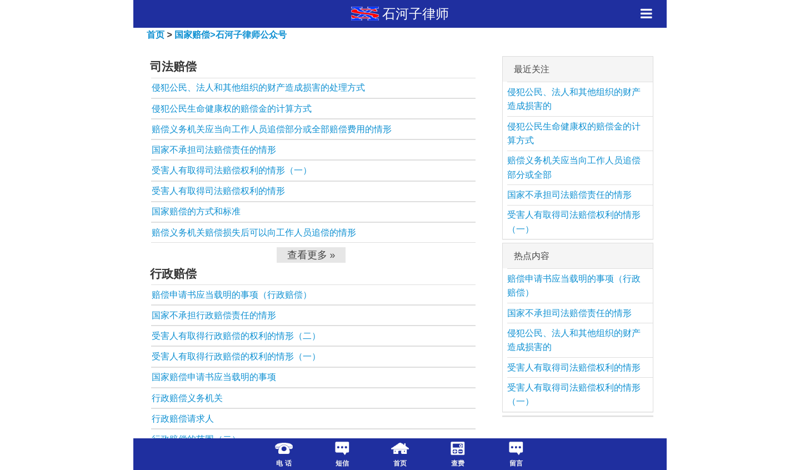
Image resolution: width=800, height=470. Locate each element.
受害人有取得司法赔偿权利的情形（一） (232, 170)
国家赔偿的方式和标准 (196, 211)
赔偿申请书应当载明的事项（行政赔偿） (232, 294)
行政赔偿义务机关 (187, 398)
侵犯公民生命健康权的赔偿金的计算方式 (232, 108)
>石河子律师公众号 (248, 34)
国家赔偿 (192, 34)
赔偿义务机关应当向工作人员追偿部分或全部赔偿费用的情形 (272, 129)
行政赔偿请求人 (183, 418)
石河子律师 (415, 13)
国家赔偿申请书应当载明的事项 (214, 377)
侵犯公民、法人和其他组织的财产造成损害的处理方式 (258, 87)
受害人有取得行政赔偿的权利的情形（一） (236, 356)
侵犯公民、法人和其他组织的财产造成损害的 (574, 99)
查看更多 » (311, 255)
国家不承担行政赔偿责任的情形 (214, 315)
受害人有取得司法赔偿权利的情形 (218, 191)
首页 (155, 34)
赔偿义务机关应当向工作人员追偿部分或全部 (574, 167)
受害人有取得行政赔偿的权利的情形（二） (236, 336)
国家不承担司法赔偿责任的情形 (214, 149)
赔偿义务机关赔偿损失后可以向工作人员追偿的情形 (254, 232)
